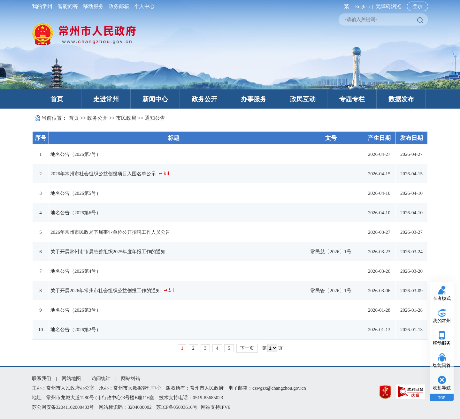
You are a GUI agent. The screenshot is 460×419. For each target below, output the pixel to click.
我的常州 (43, 6)
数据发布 (401, 99)
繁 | (347, 6)
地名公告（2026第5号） (75, 193)
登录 (417, 6)
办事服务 (253, 99)
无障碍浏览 (388, 6)
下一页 (247, 348)
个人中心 (143, 6)
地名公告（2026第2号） (75, 329)
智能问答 (67, 6)
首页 (56, 99)
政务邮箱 (119, 6)
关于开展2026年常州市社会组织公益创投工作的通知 (105, 290)
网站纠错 (130, 378)
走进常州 (106, 99)
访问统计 (101, 378)
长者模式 (442, 298)
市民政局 (126, 118)
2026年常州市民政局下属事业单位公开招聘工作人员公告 (110, 232)
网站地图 (71, 378)
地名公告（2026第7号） (75, 154)
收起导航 (442, 387)
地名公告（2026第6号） (75, 212)
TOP (441, 397)
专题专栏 (352, 99)
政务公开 (204, 99)
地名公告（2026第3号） (75, 310)
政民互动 (303, 99)
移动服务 (93, 6)
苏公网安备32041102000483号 (63, 407)
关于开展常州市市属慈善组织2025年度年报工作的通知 (107, 251)
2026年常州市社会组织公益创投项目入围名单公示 (103, 173)
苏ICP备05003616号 (176, 407)
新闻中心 (155, 99)
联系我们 (41, 378)
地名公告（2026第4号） (75, 271)
